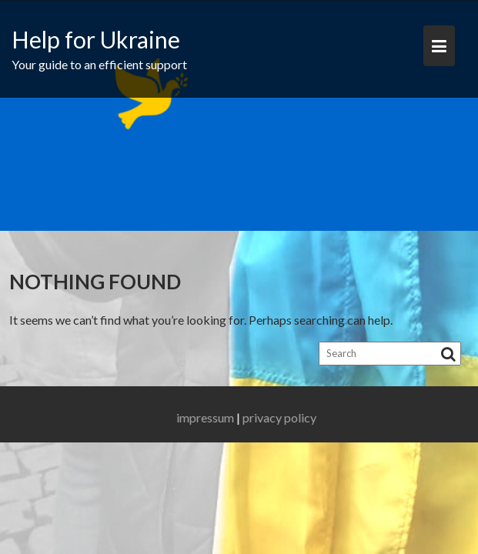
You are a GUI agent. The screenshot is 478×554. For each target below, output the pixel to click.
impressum (214, 417)
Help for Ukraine (96, 39)
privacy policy (289, 417)
